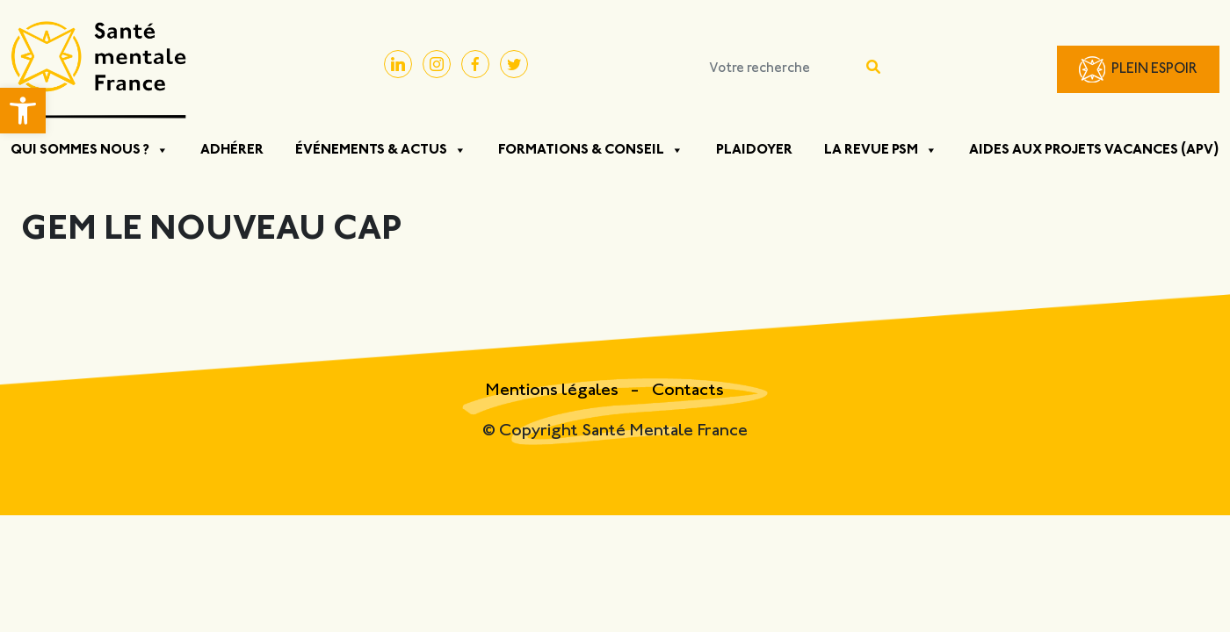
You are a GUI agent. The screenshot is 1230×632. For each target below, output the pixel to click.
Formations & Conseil (591, 150)
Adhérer (232, 150)
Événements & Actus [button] (381, 150)
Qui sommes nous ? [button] (90, 150)
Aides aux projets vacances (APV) (1094, 150)
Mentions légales (553, 391)
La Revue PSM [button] (880, 150)
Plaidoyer (754, 150)
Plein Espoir (1154, 69)
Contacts (688, 391)
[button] (23, 110)
